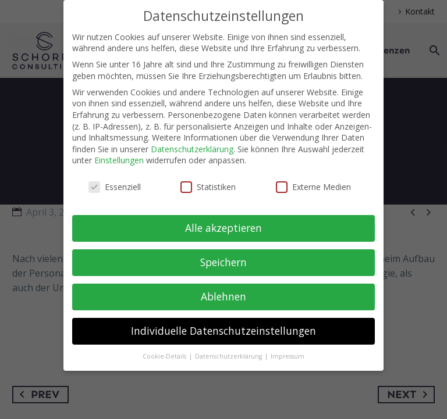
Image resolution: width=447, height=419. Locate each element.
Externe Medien (313, 186)
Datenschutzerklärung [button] (229, 356)
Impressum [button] (287, 356)
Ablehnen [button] (223, 296)
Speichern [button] (223, 262)
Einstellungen (119, 160)
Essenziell (114, 186)
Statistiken (208, 186)
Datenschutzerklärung (192, 149)
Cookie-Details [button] (165, 356)
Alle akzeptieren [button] (223, 228)
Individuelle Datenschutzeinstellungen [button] (223, 331)
